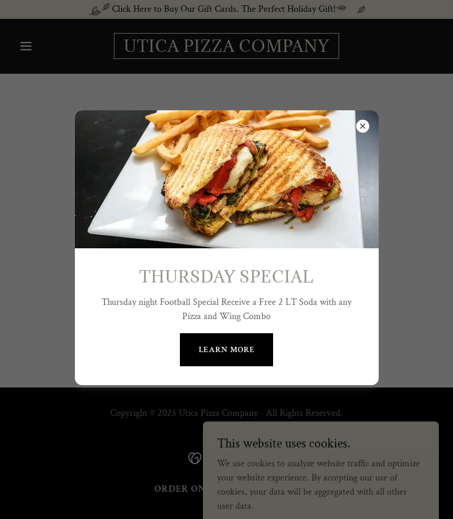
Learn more (227, 349)
